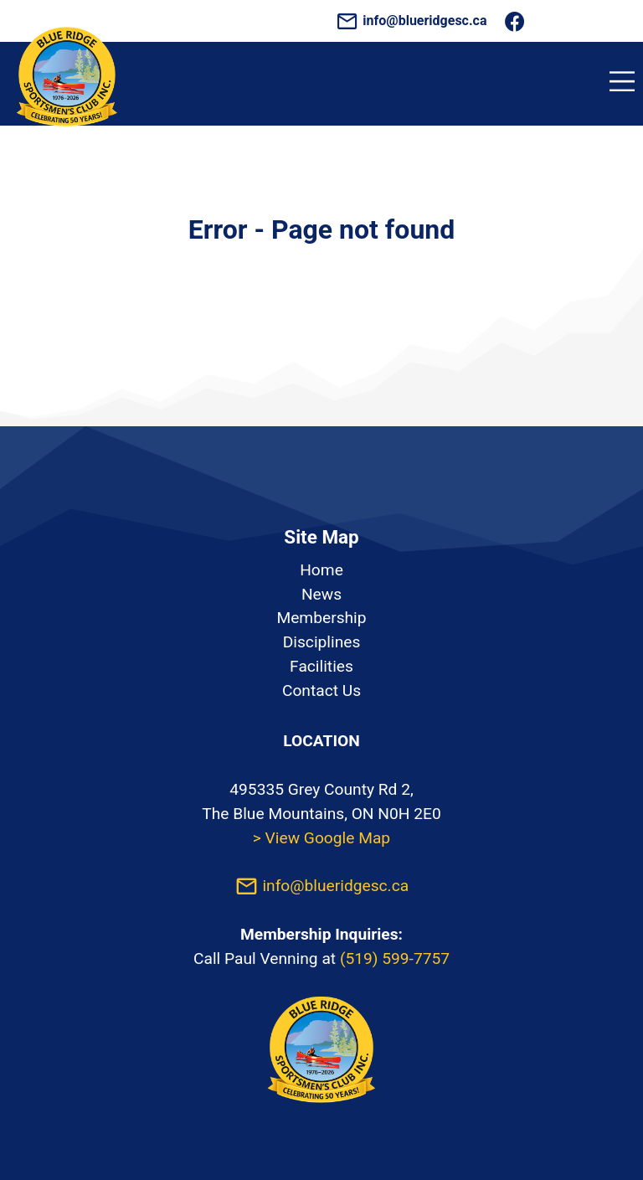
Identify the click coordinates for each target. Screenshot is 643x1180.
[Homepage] (67, 135)
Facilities (321, 666)
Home (321, 570)
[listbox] (321, 631)
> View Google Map (321, 838)
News (321, 594)
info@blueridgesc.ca (413, 20)
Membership (321, 617)
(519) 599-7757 (395, 958)
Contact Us (321, 690)
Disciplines (322, 642)
